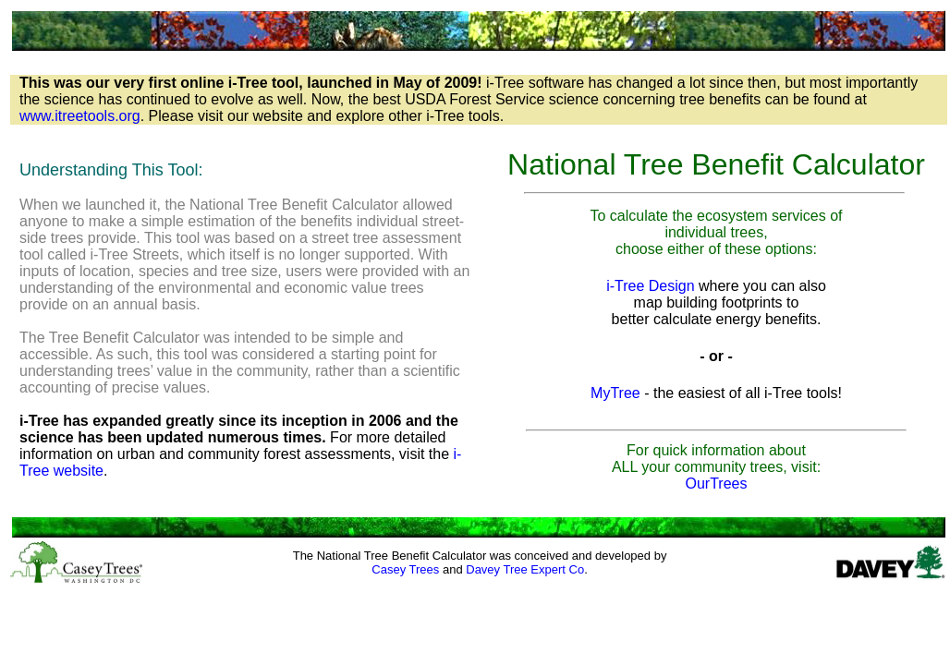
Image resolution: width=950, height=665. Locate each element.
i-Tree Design (650, 286)
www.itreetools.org (79, 116)
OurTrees (717, 483)
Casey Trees (405, 569)
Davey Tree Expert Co (525, 569)
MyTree (615, 393)
